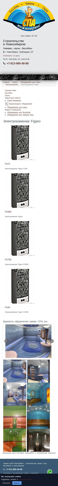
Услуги (14, 82)
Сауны (7, 95)
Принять (17, 483)
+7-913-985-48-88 (17, 63)
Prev (6, 341)
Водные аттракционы (13, 110)
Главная (6, 82)
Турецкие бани (10, 90)
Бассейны (8, 93)
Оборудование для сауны (30, 82)
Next (52, 341)
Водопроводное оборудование (20, 104)
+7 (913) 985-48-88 (49, 471)
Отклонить (6, 483)
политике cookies (25, 479)
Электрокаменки (12, 84)
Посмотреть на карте (11, 56)
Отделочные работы (12, 98)
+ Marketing (34, 473)
